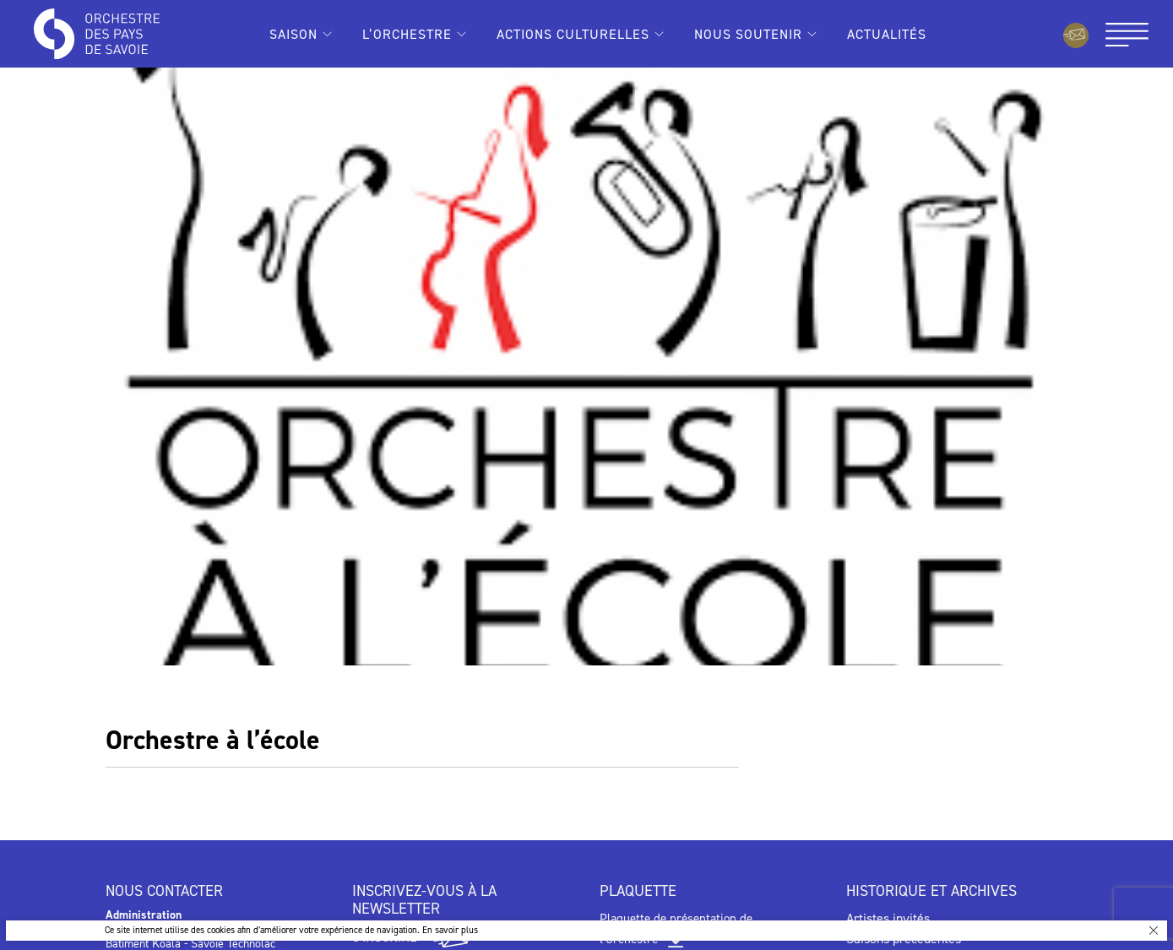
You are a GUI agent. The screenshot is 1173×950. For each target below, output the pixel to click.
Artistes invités (888, 918)
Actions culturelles (573, 34)
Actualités (886, 34)
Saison (293, 34)
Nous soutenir (748, 34)
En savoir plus (450, 930)
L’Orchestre (407, 34)
